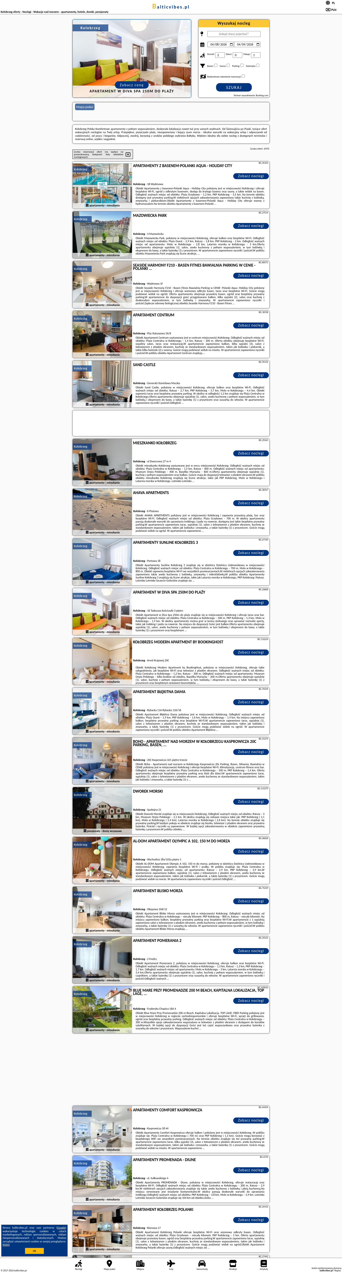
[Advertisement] (171, 1070)
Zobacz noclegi (251, 176)
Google (61, 1227)
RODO (6, 1244)
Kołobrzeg (80, 169)
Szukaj (234, 87)
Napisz (337, 1270)
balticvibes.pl (171, 7)
